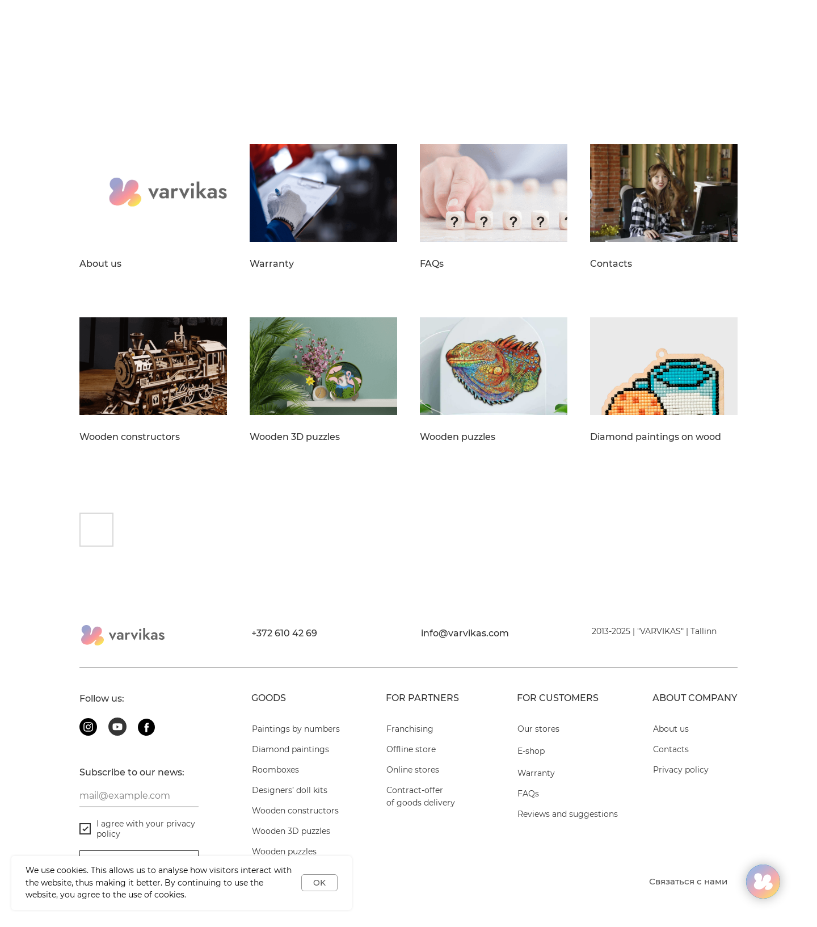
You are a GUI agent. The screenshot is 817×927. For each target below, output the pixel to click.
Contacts (611, 264)
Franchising (409, 729)
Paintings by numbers (296, 729)
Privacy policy (681, 770)
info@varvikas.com (465, 633)
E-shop (531, 751)
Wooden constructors (129, 437)
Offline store (411, 749)
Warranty (272, 264)
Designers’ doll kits (289, 790)
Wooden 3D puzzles (295, 437)
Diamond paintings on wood (655, 437)
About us (100, 264)
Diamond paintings (290, 749)
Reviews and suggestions (567, 814)
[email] (139, 796)
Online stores (412, 770)
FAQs (432, 264)
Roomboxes (275, 770)
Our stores (538, 729)
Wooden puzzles (457, 437)
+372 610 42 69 (284, 633)
